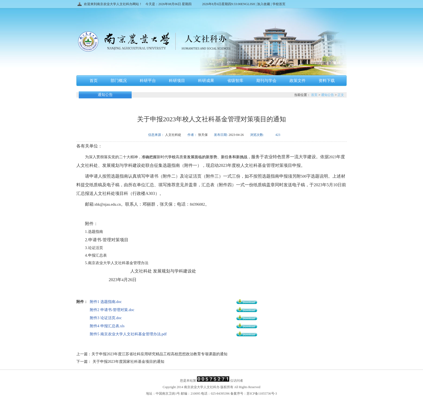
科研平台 (148, 80)
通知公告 (327, 95)
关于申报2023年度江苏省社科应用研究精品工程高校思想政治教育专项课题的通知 (159, 354)
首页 (94, 80)
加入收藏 (263, 4)
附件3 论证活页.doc (106, 318)
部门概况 (119, 80)
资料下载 (327, 80)
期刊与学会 (266, 80)
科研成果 (206, 80)
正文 (340, 95)
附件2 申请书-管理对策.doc (112, 310)
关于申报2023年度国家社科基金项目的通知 (127, 362)
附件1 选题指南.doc (106, 302)
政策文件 (297, 80)
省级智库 (235, 80)
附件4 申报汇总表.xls (107, 326)
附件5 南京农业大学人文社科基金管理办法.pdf (128, 334)
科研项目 (177, 80)
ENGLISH (248, 4)
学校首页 (278, 4)
